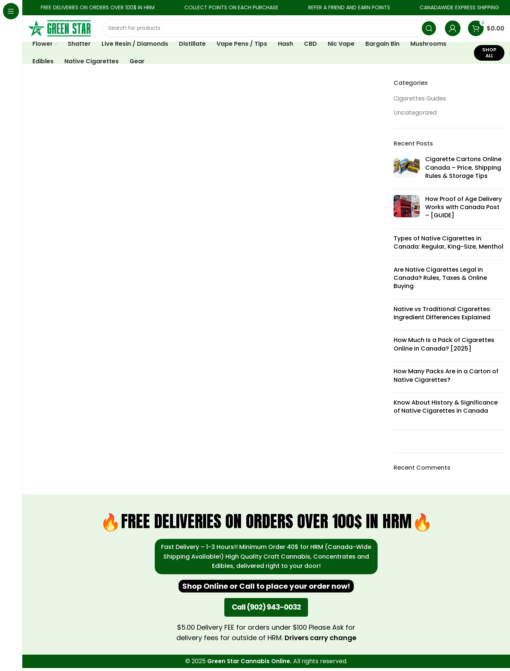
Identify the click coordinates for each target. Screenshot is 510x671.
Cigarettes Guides (420, 102)
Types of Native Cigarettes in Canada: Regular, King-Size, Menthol (448, 245)
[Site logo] (59, 29)
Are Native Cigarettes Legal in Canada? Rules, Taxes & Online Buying (440, 281)
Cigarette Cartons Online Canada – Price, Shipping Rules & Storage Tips (463, 170)
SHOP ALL (489, 55)
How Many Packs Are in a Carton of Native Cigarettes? (446, 378)
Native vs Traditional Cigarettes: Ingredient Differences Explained (442, 316)
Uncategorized (415, 116)
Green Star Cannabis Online (248, 664)
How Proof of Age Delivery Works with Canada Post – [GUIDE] (463, 210)
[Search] (269, 29)
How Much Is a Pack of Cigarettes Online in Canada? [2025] (444, 347)
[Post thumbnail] (407, 172)
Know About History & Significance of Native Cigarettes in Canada (446, 409)
